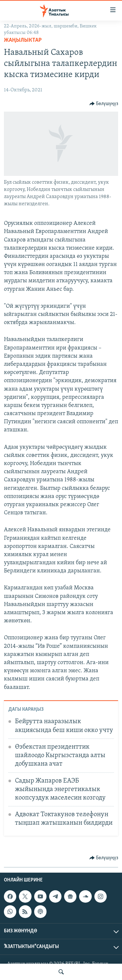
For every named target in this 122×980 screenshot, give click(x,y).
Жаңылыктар (23, 40)
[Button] (103, 103)
